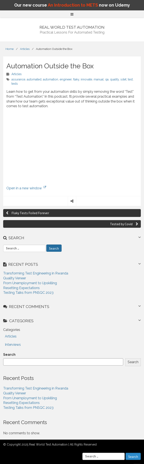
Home (10, 49)
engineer (66, 79)
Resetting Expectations (21, 288)
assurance (18, 79)
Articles (25, 49)
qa (107, 79)
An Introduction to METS (73, 5)
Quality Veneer (14, 278)
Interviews (13, 345)
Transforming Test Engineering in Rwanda (35, 273)
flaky (76, 79)
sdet (123, 79)
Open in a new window (26, 188)
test (130, 79)
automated (34, 79)
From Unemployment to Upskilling (30, 283)
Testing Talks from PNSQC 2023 (28, 293)
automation (50, 79)
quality (114, 79)
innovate (86, 79)
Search (9, 355)
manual (99, 79)
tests (14, 83)
